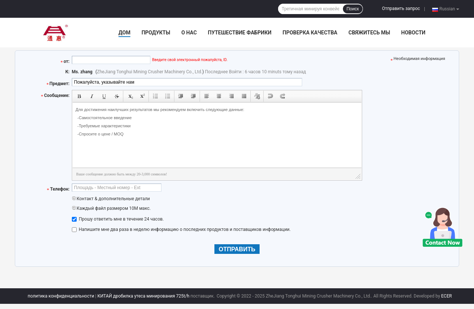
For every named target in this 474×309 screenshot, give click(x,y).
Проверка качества (310, 33)
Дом (124, 33)
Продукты (155, 33)
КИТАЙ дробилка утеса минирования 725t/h (143, 296)
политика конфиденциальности (61, 296)
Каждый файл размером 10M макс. (111, 208)
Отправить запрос (401, 8)
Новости (413, 33)
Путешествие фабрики (239, 33)
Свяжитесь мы (369, 33)
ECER (446, 296)
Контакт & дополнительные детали (111, 198)
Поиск (353, 8)
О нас (189, 33)
